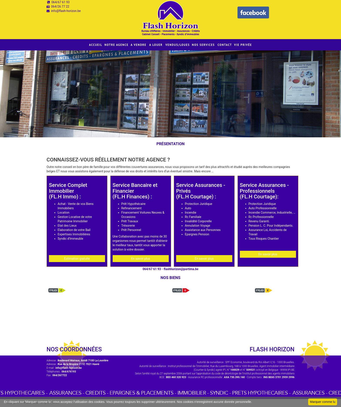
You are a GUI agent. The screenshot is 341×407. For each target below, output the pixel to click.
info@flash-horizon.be (66, 11)
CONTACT (224, 45)
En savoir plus (140, 258)
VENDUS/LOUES (177, 45)
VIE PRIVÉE (243, 45)
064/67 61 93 (60, 2)
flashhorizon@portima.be (181, 269)
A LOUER (156, 45)
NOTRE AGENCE (117, 45)
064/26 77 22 (60, 6)
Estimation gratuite (77, 258)
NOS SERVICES (203, 45)
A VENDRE (138, 45)
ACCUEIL (95, 45)
